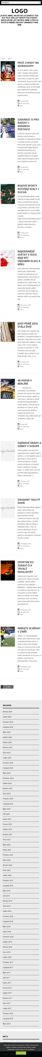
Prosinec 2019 (8, 880)
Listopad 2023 (8, 804)
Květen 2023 (7, 829)
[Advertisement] (21, 43)
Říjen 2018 (6, 926)
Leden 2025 (7, 758)
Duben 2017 (7, 993)
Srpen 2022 (7, 850)
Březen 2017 (7, 998)
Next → (10, 687)
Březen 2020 (7, 865)
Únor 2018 (6, 952)
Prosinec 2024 (8, 763)
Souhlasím (21, 1053)
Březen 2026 (7, 712)
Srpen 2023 (7, 819)
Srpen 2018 (7, 932)
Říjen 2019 (6, 891)
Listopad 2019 (8, 886)
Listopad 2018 (8, 921)
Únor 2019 (6, 906)
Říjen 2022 (6, 845)
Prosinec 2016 (8, 1013)
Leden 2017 (7, 1008)
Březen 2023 (7, 834)
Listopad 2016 (8, 1018)
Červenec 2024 (8, 778)
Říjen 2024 (6, 773)
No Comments (24, 103)
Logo (20, 11)
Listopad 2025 (8, 727)
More (21, 106)
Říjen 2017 (6, 973)
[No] (39, 1050)
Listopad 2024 (8, 768)
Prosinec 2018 (8, 916)
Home (3, 58)
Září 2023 (6, 814)
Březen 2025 (7, 747)
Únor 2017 (6, 1003)
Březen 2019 (7, 901)
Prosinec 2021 (8, 855)
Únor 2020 (6, 870)
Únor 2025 (6, 753)
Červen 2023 (7, 824)
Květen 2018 (7, 942)
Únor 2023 (6, 840)
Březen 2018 (7, 947)
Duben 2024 (7, 783)
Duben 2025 (7, 742)
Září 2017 (6, 978)
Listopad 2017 (8, 967)
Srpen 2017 (7, 983)
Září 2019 (6, 896)
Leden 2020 (7, 875)
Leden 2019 (7, 911)
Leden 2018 (7, 957)
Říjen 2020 (6, 860)
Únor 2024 (6, 793)
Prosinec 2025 (8, 722)
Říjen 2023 (6, 809)
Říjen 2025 (6, 732)
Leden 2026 (7, 717)
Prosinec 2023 (8, 799)
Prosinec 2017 (8, 962)
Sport (10, 58)
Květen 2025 (7, 737)
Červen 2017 (7, 988)
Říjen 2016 (6, 1024)
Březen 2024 (7, 788)
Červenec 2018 (8, 937)
